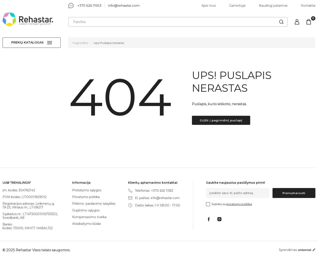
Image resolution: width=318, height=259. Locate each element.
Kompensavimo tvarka (89, 217)
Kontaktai (308, 6)
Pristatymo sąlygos (86, 190)
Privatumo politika (86, 197)
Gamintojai (237, 6)
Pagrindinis (80, 43)
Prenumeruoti (293, 193)
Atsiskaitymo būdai (86, 224)
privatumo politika (239, 204)
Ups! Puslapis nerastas (109, 43)
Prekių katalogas (27, 42)
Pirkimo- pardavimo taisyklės (93, 204)
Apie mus (208, 6)
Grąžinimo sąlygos (85, 210)
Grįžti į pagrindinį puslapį (221, 120)
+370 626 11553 (89, 5)
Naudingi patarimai (273, 6)
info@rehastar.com (124, 5)
